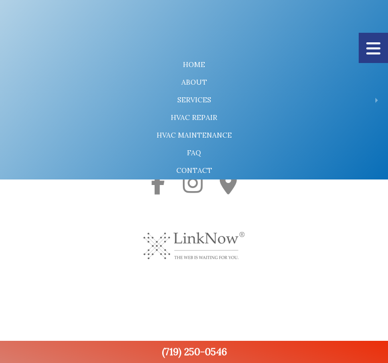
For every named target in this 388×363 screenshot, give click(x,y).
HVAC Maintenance (194, 135)
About (194, 82)
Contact (194, 170)
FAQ (194, 152)
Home (194, 64)
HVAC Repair (194, 117)
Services (194, 99)
